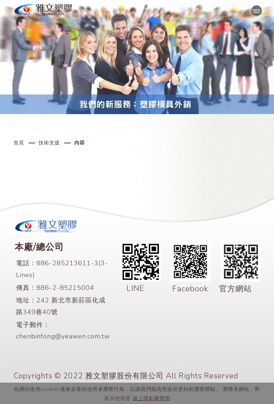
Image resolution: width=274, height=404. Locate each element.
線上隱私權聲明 (151, 398)
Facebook (190, 288)
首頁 (19, 142)
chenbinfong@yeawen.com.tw (63, 336)
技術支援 (49, 142)
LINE (135, 288)
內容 (79, 142)
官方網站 (235, 288)
